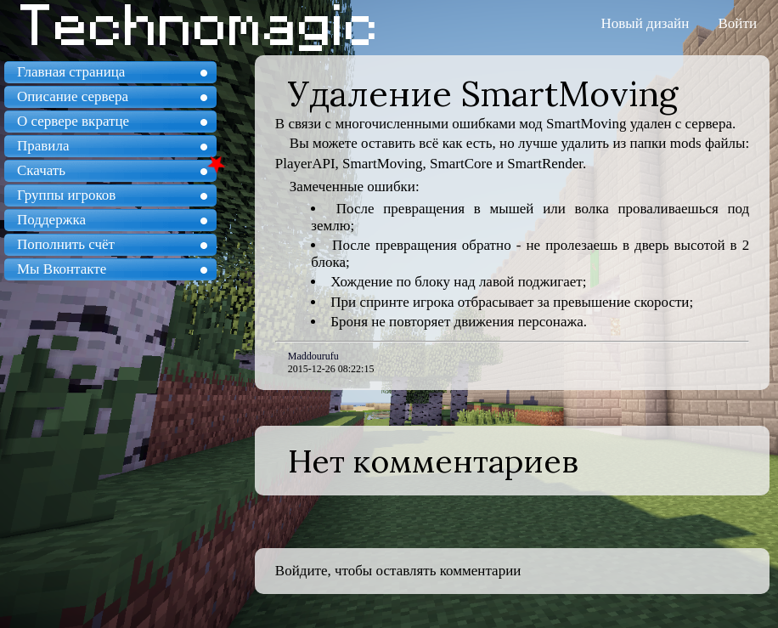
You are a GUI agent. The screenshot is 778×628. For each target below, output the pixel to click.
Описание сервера (72, 96)
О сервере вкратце (73, 121)
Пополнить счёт (66, 244)
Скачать (41, 170)
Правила (43, 146)
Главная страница (71, 72)
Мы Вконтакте (61, 269)
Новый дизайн (645, 23)
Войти (738, 23)
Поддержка (51, 220)
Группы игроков (66, 195)
